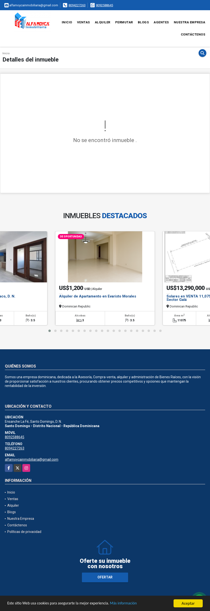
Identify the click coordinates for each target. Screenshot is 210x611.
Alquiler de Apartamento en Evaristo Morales (97, 296)
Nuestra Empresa (189, 22)
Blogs (143, 22)
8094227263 (77, 5)
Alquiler (102, 22)
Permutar (124, 22)
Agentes (161, 22)
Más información (129, 603)
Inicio (67, 22)
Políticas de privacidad (24, 532)
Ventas (83, 22)
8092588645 (104, 5)
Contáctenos (193, 34)
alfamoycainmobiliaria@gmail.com (31, 459)
